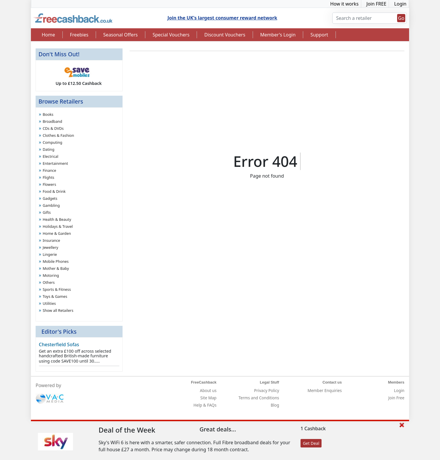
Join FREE (376, 4)
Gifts (47, 212)
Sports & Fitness (57, 289)
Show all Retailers (58, 310)
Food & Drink (54, 191)
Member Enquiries (325, 390)
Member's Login (278, 35)
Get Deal (311, 443)
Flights (48, 177)
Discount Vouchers (224, 35)
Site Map (208, 397)
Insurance (51, 240)
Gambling (51, 205)
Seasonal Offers (120, 35)
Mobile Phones (56, 261)
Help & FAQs (204, 405)
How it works (344, 4)
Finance (49, 170)
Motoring (51, 275)
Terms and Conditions (258, 397)
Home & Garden (57, 233)
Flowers (49, 184)
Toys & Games (55, 296)
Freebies (79, 35)
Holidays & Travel (58, 226)
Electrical (50, 156)
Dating (48, 149)
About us (208, 390)
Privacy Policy (266, 390)
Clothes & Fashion (58, 135)
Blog (275, 405)
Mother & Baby (56, 268)
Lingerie (50, 254)
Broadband (52, 121)
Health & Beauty (57, 219)
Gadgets (50, 198)
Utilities (49, 303)
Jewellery (50, 247)
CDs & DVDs (53, 128)
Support (319, 35)
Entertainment (55, 163)
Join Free (396, 397)
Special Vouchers (171, 35)
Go (401, 18)
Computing (52, 142)
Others (49, 282)
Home (48, 35)
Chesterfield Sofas (59, 344)
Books (48, 114)
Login (400, 4)
